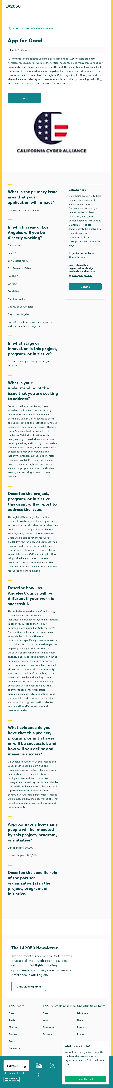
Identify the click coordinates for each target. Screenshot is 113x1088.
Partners (47, 1034)
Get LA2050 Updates (28, 986)
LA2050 (13, 6)
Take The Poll (85, 1079)
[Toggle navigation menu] (106, 6)
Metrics (13, 1027)
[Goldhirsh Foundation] (16, 1079)
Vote (45, 1020)
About (12, 1012)
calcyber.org (77, 257)
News (80, 1020)
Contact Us (14, 1048)
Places (80, 1027)
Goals (12, 1020)
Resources (48, 1027)
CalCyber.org (24, 50)
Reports (13, 1034)
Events (80, 1034)
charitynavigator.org (81, 276)
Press (12, 1041)
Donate (24, 98)
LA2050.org (16, 1065)
